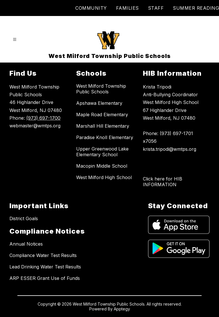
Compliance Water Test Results (43, 255)
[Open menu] (14, 39)
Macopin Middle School (101, 166)
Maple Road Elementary (102, 114)
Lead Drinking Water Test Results (45, 267)
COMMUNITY (91, 8)
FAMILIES (127, 8)
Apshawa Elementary (99, 103)
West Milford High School (104, 177)
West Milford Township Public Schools (101, 89)
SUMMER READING (196, 8)
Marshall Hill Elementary (102, 126)
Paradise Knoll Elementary (104, 137)
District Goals (23, 218)
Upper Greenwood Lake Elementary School (102, 151)
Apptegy (122, 308)
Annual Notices (26, 244)
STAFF (156, 8)
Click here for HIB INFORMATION (162, 181)
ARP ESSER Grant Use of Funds (44, 278)
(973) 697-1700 (43, 118)
